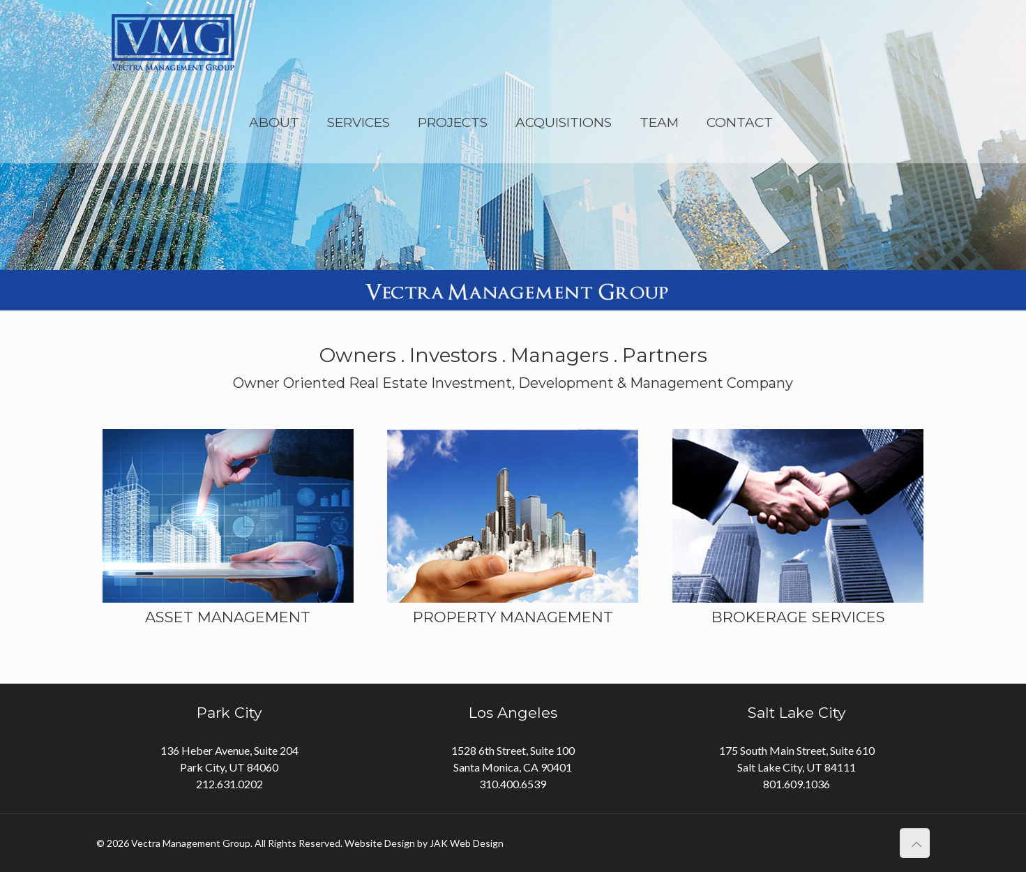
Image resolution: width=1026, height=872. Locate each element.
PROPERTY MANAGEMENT (513, 617)
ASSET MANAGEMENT (227, 617)
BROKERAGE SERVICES (798, 617)
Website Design (380, 843)
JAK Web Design (467, 843)
